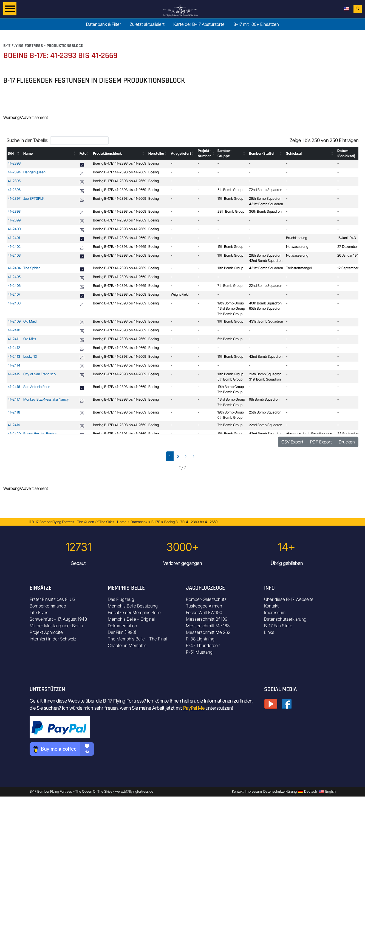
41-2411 (13, 339)
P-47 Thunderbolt (203, 645)
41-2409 (14, 321)
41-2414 (14, 365)
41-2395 (14, 181)
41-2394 (14, 172)
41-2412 (14, 348)
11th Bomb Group (230, 198)
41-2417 (14, 399)
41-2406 (14, 286)
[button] (18, 153)
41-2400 (14, 229)
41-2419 (14, 425)
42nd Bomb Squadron (265, 261)
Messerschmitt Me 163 (208, 625)
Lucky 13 (30, 356)
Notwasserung (297, 247)
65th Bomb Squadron (265, 308)
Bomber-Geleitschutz (206, 599)
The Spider (31, 268)
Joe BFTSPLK (33, 198)
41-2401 (14, 238)
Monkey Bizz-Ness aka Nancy (46, 399)
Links (269, 632)
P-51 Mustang (199, 652)
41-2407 (14, 294)
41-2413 (14, 356)
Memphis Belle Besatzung (133, 606)
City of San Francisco (39, 374)
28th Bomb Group (230, 211)
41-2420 (14, 434)
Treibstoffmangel (299, 268)
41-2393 (14, 163)
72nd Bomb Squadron (265, 190)
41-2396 (14, 190)
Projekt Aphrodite (46, 632)
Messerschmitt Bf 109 (206, 619)
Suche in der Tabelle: (27, 140)
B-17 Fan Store (278, 625)
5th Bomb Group (229, 190)
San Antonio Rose (36, 387)
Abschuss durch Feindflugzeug (309, 434)
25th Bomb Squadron (265, 412)
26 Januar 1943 (349, 255)
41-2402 (14, 247)
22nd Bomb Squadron (265, 286)
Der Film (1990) (122, 632)
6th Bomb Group (229, 339)
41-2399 (14, 220)
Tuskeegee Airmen (204, 606)
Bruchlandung (296, 238)
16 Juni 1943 (346, 238)
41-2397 (14, 198)
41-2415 (14, 374)
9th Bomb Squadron (264, 399)
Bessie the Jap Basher (40, 434)
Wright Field (179, 294)
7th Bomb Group (229, 286)
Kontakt (271, 606)
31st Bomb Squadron (265, 379)
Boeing (153, 163)
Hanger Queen (34, 172)
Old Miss (29, 339)
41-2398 (14, 211)
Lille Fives (39, 612)
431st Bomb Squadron (266, 204)
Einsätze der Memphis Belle (134, 612)
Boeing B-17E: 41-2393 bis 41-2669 (119, 163)
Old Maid (29, 321)
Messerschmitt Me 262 (208, 632)
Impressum (274, 612)
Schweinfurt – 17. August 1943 (58, 619)
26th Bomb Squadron (265, 198)
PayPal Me (194, 708)
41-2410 (14, 330)
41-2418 (14, 412)
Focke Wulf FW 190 (204, 612)
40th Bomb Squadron (265, 303)
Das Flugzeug (121, 599)
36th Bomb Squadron (265, 211)
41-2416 (14, 387)
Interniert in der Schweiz (53, 639)
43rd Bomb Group (231, 308)
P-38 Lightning (200, 639)
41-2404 (14, 268)
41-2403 (14, 255)
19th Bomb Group (230, 303)
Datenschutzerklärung (285, 619)
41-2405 (14, 277)
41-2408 (14, 303)
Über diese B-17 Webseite (288, 599)
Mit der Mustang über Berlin (56, 625)
